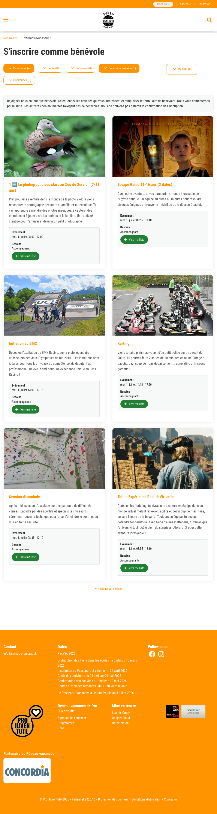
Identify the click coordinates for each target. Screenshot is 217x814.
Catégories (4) (20, 68)
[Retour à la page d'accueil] (108, 21)
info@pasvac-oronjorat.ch (20, 654)
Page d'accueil (10, 38)
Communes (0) (20, 80)
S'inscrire (184, 4)
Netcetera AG (121, 723)
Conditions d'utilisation (147, 799)
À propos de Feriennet (72, 718)
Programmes (66, 723)
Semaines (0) (81, 68)
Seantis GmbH (121, 713)
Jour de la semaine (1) (120, 68)
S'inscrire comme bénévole (39, 38)
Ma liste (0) (182, 69)
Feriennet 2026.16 (82, 799)
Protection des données (113, 799)
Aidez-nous (162, 4)
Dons (61, 728)
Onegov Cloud (121, 718)
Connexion (203, 4)
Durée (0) (51, 68)
